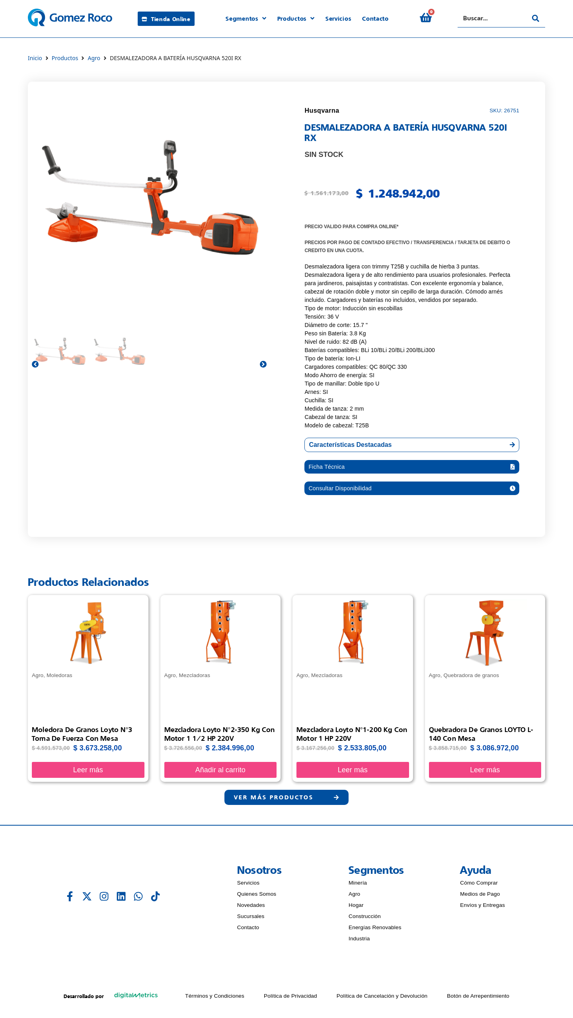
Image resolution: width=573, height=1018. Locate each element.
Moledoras (59, 678)
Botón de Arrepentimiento (478, 999)
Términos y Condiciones (214, 999)
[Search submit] (535, 18)
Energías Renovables (375, 931)
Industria (359, 942)
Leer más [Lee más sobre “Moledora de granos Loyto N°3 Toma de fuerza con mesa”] (88, 772)
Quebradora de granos (471, 678)
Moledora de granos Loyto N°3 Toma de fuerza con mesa (82, 736)
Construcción (365, 920)
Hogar (356, 909)
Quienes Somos (256, 898)
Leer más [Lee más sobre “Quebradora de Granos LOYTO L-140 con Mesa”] (485, 772)
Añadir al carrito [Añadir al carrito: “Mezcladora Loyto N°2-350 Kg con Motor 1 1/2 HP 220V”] (220, 772)
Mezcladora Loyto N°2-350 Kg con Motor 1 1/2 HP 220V (219, 736)
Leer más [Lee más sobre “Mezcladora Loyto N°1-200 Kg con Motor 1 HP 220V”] (353, 772)
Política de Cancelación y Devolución (382, 999)
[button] (411, 467)
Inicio (35, 58)
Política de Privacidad (290, 999)
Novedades (251, 909)
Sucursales (251, 920)
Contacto (248, 931)
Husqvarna (321, 110)
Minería (358, 886)
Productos (65, 58)
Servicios (248, 886)
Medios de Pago (480, 898)
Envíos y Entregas (482, 909)
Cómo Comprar (479, 886)
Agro (94, 58)
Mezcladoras (194, 678)
